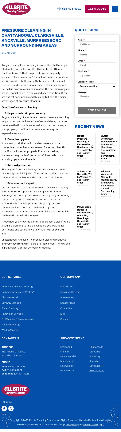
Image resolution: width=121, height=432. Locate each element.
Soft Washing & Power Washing (17, 319)
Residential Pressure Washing (17, 286)
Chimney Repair (9, 297)
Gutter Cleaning (9, 308)
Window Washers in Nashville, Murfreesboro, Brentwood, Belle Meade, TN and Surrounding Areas (109, 182)
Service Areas (67, 303)
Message (82, 92)
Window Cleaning (10, 324)
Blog (62, 314)
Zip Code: (83, 71)
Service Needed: (86, 81)
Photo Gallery (67, 297)
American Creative (101, 420)
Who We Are (66, 286)
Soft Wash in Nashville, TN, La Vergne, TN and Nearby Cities (84, 177)
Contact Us (66, 308)
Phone (81, 50)
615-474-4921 (71, 8)
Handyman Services (12, 314)
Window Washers (10, 330)
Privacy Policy (72, 425)
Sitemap (64, 319)
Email (81, 60)
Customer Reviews (70, 292)
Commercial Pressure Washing (17, 292)
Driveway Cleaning (11, 303)
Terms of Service (90, 425)
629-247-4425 (17, 366)
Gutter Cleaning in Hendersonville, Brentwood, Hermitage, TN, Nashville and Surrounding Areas (109, 147)
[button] (115, 9)
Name (81, 39)
